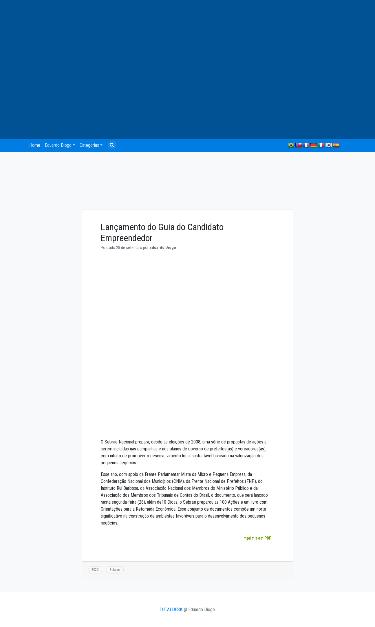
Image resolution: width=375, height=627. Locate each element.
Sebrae (114, 569)
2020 (95, 569)
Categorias (89, 145)
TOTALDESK (171, 609)
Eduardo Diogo (58, 145)
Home (34, 145)
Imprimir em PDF (256, 538)
